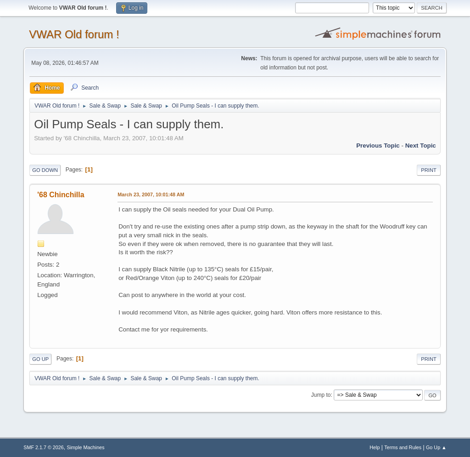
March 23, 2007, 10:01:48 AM (151, 194)
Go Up (40, 359)
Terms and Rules (402, 447)
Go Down (45, 170)
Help (374, 447)
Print (428, 170)
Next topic (420, 145)
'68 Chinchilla (60, 195)
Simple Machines (86, 447)
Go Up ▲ (436, 447)
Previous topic (378, 145)
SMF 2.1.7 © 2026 (43, 447)
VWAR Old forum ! (74, 34)
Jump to (321, 395)
